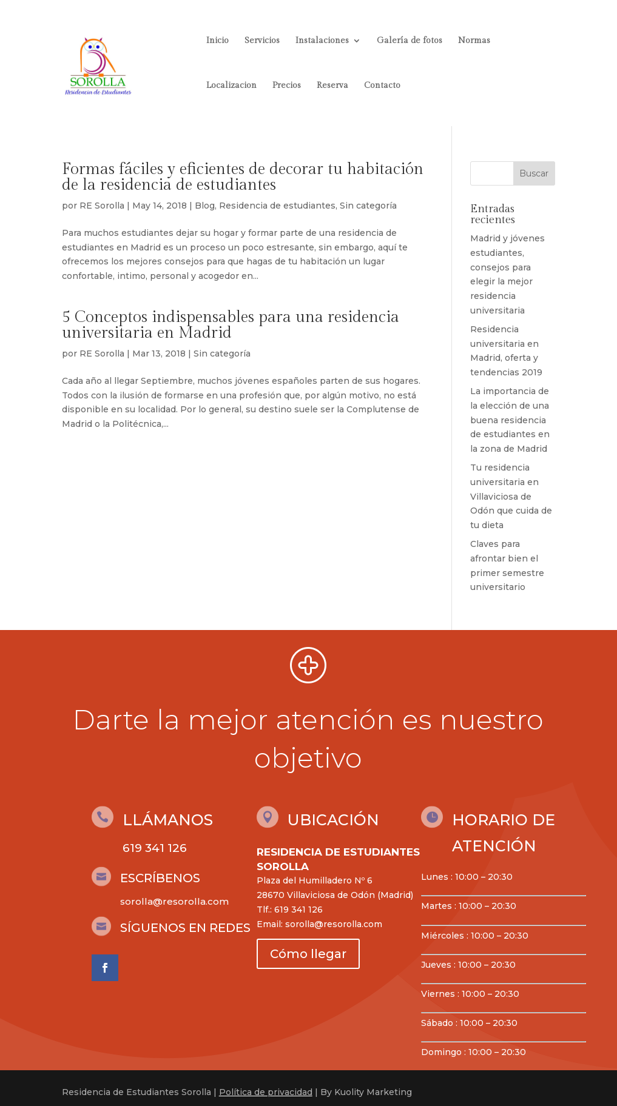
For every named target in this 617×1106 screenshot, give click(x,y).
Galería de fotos (409, 40)
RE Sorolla (101, 205)
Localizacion (231, 85)
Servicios (262, 40)
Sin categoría (368, 205)
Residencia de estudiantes (277, 205)
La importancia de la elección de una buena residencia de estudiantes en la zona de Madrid (510, 420)
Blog (205, 205)
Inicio (217, 40)
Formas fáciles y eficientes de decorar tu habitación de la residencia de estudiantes (242, 177)
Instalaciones (322, 40)
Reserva (332, 85)
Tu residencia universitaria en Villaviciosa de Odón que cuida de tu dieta (511, 496)
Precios (286, 85)
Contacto (382, 85)
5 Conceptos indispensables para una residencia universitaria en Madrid (230, 325)
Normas (474, 40)
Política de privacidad (265, 1092)
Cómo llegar (308, 954)
